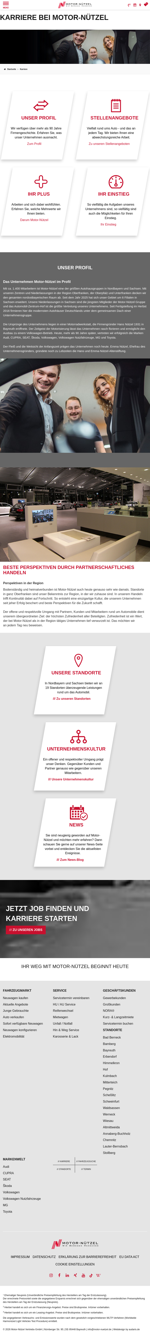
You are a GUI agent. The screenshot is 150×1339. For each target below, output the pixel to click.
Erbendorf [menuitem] (110, 1056)
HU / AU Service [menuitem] (64, 1004)
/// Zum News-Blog (70, 859)
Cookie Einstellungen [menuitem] (75, 1264)
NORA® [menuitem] (109, 1010)
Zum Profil (34, 143)
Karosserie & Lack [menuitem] (65, 1036)
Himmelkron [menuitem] (111, 1063)
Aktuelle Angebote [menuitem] (15, 1004)
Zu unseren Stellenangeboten (109, 143)
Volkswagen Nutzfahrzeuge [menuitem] (22, 1198)
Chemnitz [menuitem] (109, 1140)
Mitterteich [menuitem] (110, 1082)
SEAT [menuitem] (7, 1179)
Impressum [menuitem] (20, 1257)
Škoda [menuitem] (7, 1185)
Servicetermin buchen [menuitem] (118, 1023)
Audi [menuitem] (6, 1166)
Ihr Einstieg (108, 224)
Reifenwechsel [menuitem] (63, 1010)
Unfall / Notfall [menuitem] (62, 1023)
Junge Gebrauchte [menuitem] (16, 1010)
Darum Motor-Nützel (34, 219)
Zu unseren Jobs (27, 930)
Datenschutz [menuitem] (44, 1257)
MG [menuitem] (5, 1205)
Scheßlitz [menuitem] (109, 1095)
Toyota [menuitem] (7, 1211)
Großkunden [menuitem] (111, 1004)
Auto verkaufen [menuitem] (13, 1017)
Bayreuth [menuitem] (109, 1050)
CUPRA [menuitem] (8, 1173)
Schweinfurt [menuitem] (111, 1101)
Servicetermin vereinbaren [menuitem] (71, 998)
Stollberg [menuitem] (109, 1152)
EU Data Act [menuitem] (129, 1257)
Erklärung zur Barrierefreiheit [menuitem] (87, 1257)
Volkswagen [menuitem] (11, 1192)
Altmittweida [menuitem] (111, 1127)
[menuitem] (129, 4)
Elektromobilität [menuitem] (13, 1036)
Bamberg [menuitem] (109, 1044)
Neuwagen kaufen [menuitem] (15, 998)
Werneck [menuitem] (109, 1114)
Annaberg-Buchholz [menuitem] (116, 1133)
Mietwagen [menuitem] (60, 1017)
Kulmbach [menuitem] (110, 1076)
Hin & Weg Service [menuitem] (66, 1030)
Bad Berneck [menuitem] (112, 1037)
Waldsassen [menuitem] (111, 1108)
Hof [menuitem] (105, 1069)
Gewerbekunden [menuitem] (114, 998)
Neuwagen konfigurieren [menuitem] (20, 1030)
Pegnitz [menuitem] (108, 1088)
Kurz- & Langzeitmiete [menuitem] (118, 1017)
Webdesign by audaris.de (126, 1329)
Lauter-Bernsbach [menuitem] (115, 1146)
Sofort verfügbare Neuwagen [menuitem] (23, 1023)
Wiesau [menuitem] (108, 1120)
